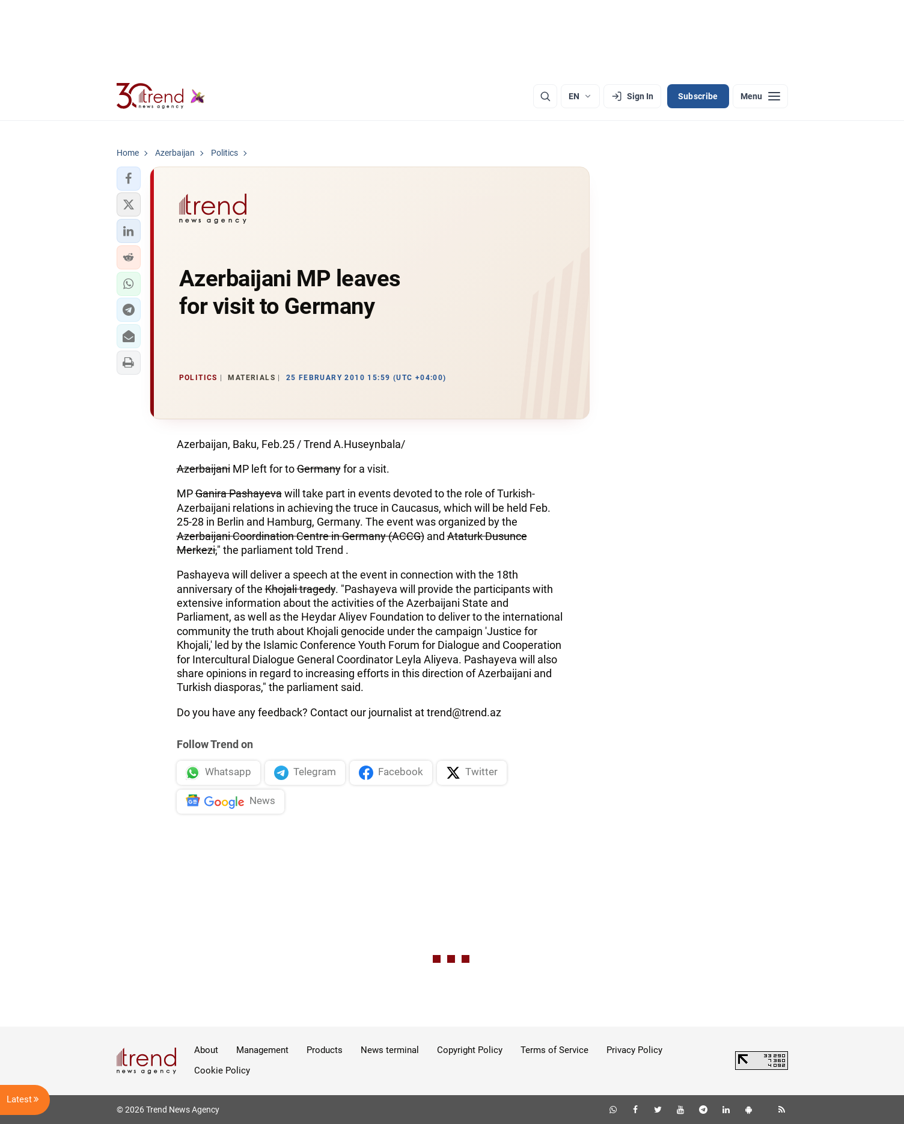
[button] (128, 178)
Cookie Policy (222, 1070)
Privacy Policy (634, 1050)
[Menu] (760, 96)
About (206, 1050)
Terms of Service (554, 1050)
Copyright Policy (469, 1050)
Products (325, 1050)
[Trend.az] (161, 96)
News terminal (390, 1050)
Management (262, 1050)
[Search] (545, 96)
